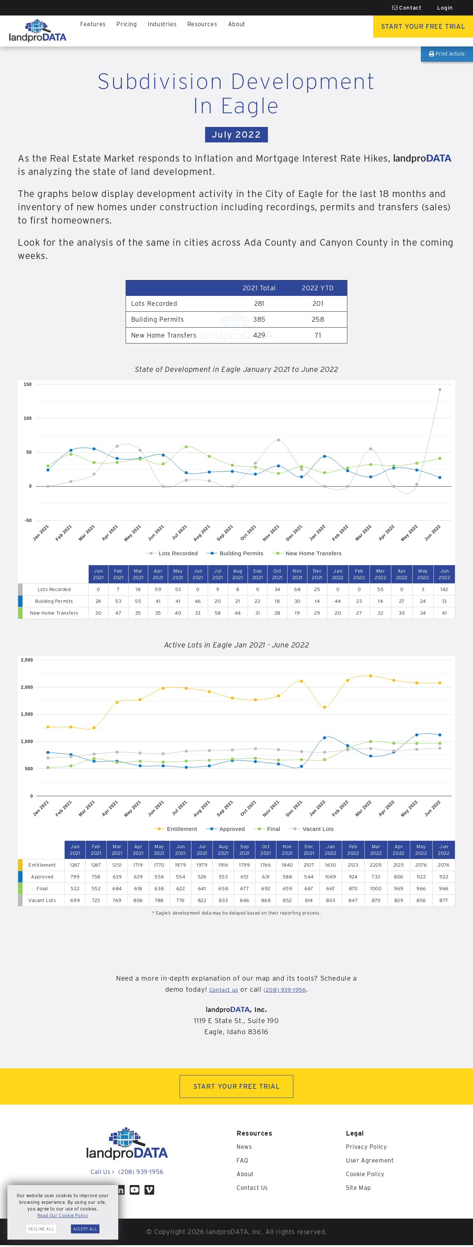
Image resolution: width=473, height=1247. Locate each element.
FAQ (242, 1162)
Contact (407, 7)
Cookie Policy (367, 1175)
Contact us (218, 989)
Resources (211, 31)
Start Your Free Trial (412, 31)
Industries (168, 31)
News (244, 1149)
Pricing (130, 31)
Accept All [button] (85, 1229)
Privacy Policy (368, 1149)
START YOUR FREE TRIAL (236, 1087)
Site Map (360, 1188)
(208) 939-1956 (288, 989)
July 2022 (236, 134)
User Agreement (372, 1162)
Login (445, 7)
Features (94, 31)
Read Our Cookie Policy (62, 1215)
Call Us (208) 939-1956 (126, 1174)
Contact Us (254, 1188)
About (249, 31)
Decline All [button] (41, 1229)
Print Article (447, 54)
